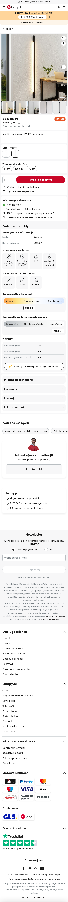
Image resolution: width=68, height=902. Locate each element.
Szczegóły (10, 389)
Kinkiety (9, 28)
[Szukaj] (59, 7)
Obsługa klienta (14, 632)
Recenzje (9, 398)
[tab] (34, 653)
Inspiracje (8, 726)
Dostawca (10, 808)
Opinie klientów (14, 828)
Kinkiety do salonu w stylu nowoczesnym (26, 431)
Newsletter (8, 701)
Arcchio (38, 237)
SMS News (8, 706)
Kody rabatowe (11, 716)
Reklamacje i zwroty (14, 653)
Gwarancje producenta (16, 669)
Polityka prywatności (14, 758)
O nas (5, 690)
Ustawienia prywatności (19, 874)
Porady (20, 726)
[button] (7, 107)
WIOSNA (32, 17)
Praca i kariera (10, 711)
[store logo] (15, 7)
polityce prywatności (50, 619)
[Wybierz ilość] (8, 179)
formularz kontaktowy (55, 616)
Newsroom (8, 731)
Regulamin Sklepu (12, 753)
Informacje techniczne (18, 380)
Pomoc (6, 643)
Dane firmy (8, 763)
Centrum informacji (13, 748)
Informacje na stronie (18, 741)
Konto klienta (10, 674)
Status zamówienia (13, 648)
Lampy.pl (9, 684)
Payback (7, 721)
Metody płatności (12, 659)
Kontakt (7, 638)
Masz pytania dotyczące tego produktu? (37, 366)
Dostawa (7, 664)
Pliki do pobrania (14, 407)
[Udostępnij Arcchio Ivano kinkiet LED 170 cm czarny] (63, 43)
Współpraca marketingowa (18, 695)
